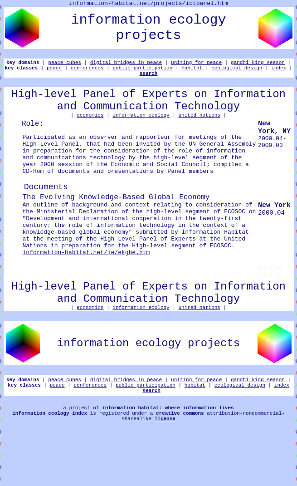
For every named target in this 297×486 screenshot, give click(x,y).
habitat (191, 71)
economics (90, 126)
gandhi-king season (258, 64)
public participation (142, 71)
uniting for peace (196, 64)
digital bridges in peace (126, 64)
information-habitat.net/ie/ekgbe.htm (86, 289)
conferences (87, 71)
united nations (199, 126)
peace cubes (64, 64)
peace (54, 71)
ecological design (236, 71)
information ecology (140, 126)
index (278, 71)
